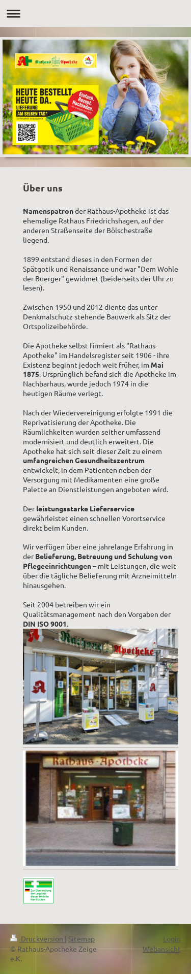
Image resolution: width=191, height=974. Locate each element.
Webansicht (162, 948)
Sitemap (81, 938)
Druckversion (37, 938)
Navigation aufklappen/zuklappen (95, 13)
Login (172, 938)
